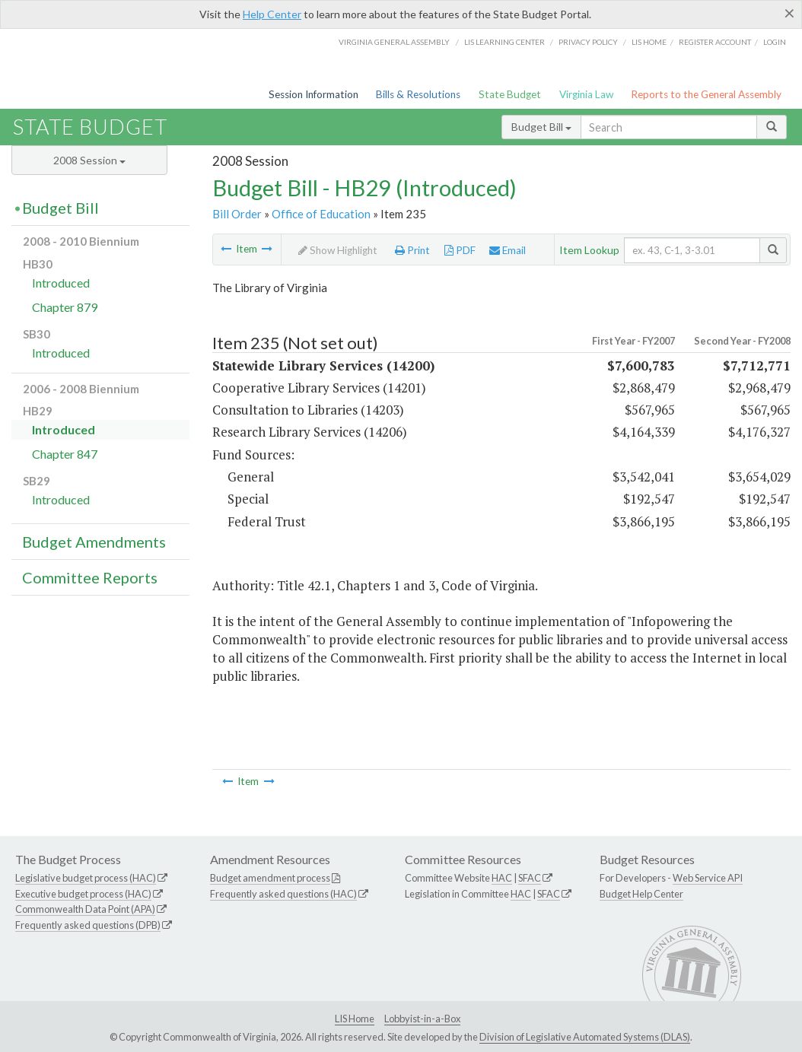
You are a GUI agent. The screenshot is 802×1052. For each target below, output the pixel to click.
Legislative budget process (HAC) (85, 878)
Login (774, 41)
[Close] (789, 13)
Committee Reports (90, 577)
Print (412, 250)
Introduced (61, 282)
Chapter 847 (64, 454)
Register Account (715, 41)
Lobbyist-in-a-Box (422, 1018)
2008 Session (89, 160)
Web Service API (708, 878)
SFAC (529, 878)
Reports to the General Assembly (706, 94)
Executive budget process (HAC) (83, 894)
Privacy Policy (588, 41)
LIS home (649, 41)
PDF (460, 250)
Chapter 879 (64, 307)
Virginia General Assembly (394, 41)
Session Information (313, 94)
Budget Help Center (641, 894)
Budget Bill (541, 126)
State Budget (510, 94)
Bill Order (237, 214)
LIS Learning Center (504, 41)
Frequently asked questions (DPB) (88, 925)
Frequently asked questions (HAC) (283, 894)
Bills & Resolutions (418, 94)
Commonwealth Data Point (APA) (85, 909)
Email (507, 250)
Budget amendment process (270, 878)
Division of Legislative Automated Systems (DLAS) (584, 1037)
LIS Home (354, 1018)
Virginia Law (586, 94)
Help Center (272, 14)
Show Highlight (337, 250)
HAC (502, 878)
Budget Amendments (94, 541)
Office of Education (321, 214)
